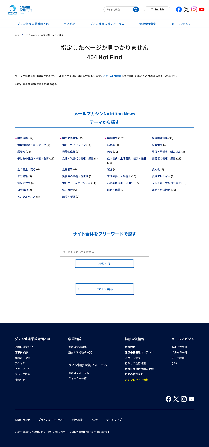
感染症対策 (23, 183)
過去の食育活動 (134, 374)
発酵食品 (157, 145)
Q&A (174, 363)
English (159, 9)
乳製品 (111, 145)
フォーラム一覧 (77, 378)
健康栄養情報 (148, 24)
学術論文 (112, 138)
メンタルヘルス (26, 196)
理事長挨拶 (21, 352)
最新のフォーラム (78, 373)
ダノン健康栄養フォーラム (107, 24)
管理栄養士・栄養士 (119, 176)
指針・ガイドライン (74, 145)
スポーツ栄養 (133, 358)
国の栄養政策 (70, 138)
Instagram (194, 9)
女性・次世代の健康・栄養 (78, 158)
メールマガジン (182, 24)
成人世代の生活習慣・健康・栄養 (126, 158)
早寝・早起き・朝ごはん (166, 151)
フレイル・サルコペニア (166, 183)
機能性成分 (68, 151)
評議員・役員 (22, 358)
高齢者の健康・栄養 (164, 158)
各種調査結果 (160, 138)
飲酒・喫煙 (68, 196)
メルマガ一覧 (179, 352)
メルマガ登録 (179, 347)
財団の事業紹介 (24, 347)
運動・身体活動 (161, 190)
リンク (94, 420)
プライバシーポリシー (51, 420)
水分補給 (22, 176)
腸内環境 (22, 138)
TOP (17, 35)
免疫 (109, 151)
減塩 (109, 169)
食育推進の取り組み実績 (139, 369)
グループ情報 (22, 374)
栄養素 (21, 151)
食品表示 (67, 169)
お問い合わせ (22, 420)
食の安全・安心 (26, 169)
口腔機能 (22, 190)
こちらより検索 (112, 76)
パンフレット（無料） (138, 380)
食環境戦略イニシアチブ (31, 145)
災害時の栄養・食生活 (75, 176)
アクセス (20, 363)
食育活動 (130, 347)
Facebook (179, 9)
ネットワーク (22, 369)
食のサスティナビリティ (76, 183)
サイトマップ (114, 420)
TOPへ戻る (105, 289)
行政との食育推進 (135, 363)
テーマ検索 (178, 358)
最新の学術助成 (77, 347)
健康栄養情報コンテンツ (139, 352)
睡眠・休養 (113, 190)
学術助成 (69, 24)
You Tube (202, 9)
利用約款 (77, 420)
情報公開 (20, 380)
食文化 (156, 169)
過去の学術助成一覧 (80, 352)
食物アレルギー (161, 176)
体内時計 (67, 190)
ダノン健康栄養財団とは (33, 24)
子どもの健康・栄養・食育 (33, 158)
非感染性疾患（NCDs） (121, 183)
